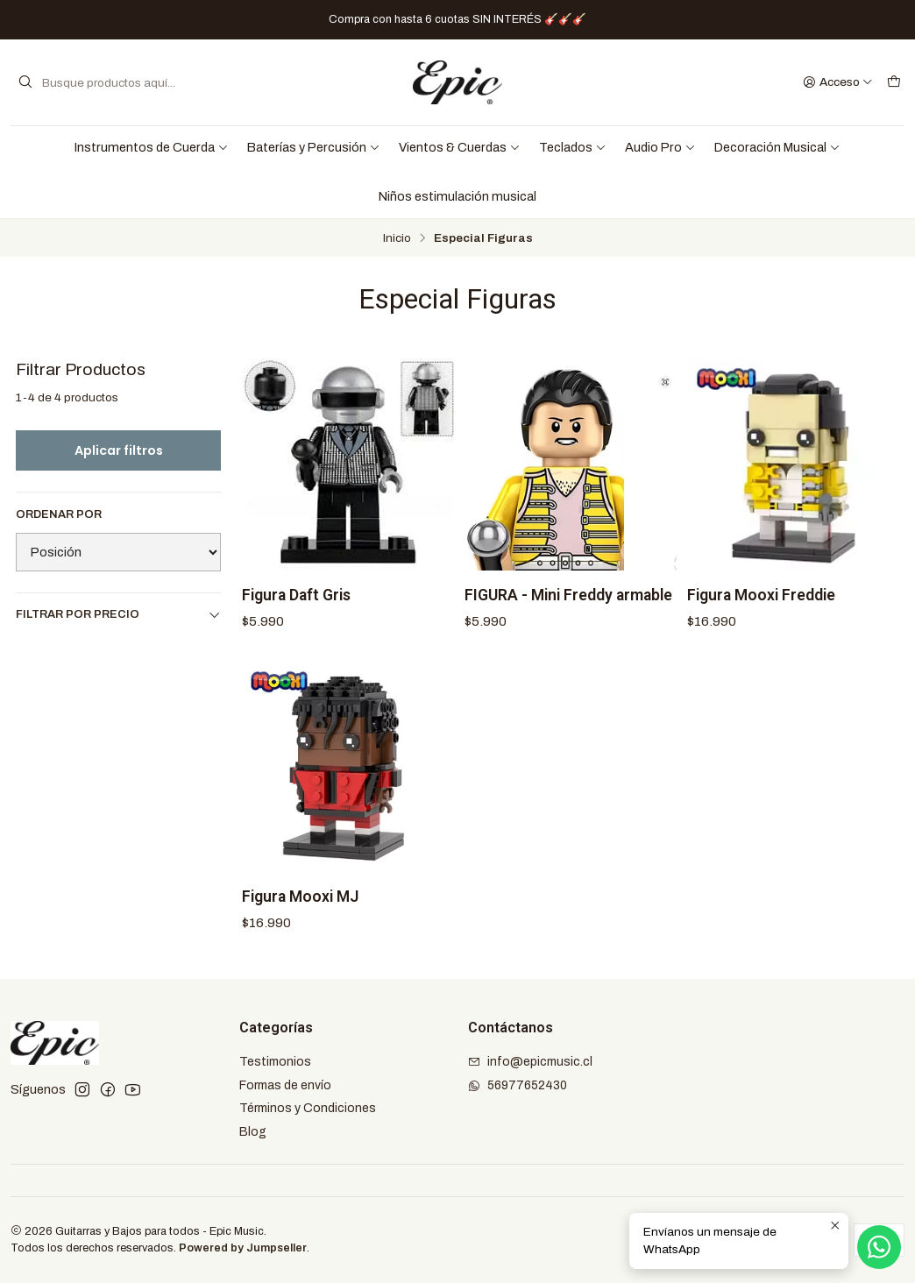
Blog (252, 1131)
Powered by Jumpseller (243, 1248)
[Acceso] (837, 82)
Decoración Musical (777, 147)
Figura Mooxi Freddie (761, 595)
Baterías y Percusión (313, 147)
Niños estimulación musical (457, 196)
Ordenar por (59, 514)
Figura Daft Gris (296, 595)
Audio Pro (660, 147)
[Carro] (893, 82)
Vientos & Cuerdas (460, 147)
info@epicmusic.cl (530, 1061)
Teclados (572, 147)
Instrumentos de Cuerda (151, 147)
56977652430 (517, 1085)
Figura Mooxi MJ (300, 908)
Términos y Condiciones (307, 1108)
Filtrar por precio (118, 614)
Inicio (397, 238)
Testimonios (275, 1061)
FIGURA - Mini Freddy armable (568, 595)
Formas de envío (285, 1085)
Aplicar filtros (118, 450)
